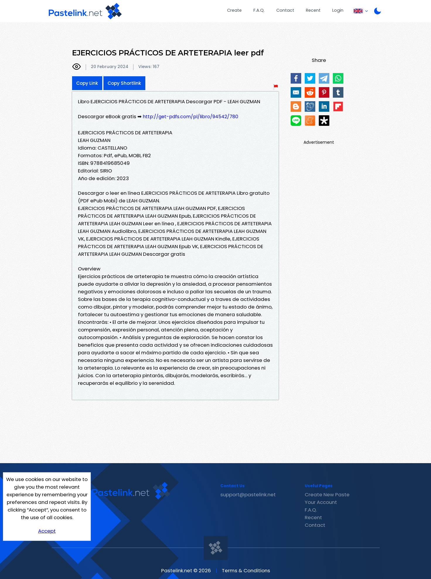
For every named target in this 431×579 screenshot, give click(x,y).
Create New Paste (327, 494)
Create (234, 10)
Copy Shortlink (124, 83)
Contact (285, 10)
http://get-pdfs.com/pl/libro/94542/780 (190, 116)
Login (337, 10)
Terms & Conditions (246, 570)
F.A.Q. (259, 10)
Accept (47, 530)
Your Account (321, 502)
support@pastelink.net (248, 494)
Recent (313, 10)
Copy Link (87, 83)
